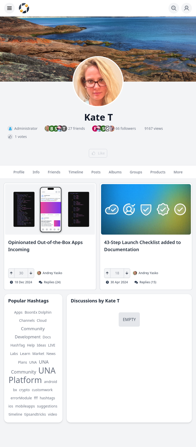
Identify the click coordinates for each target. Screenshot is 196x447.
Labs (14, 353)
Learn (25, 353)
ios (10, 406)
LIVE (51, 345)
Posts (96, 174)
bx (15, 389)
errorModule (21, 397)
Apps (18, 312)
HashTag (17, 345)
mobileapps (25, 406)
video (52, 414)
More (178, 174)
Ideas (41, 345)
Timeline (76, 174)
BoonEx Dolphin (38, 312)
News (51, 353)
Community (33, 328)
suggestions (47, 406)
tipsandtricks (35, 414)
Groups (136, 174)
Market (38, 353)
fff (36, 397)
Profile (19, 174)
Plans (22, 362)
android (50, 381)
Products (157, 174)
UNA (33, 362)
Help (31, 345)
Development (28, 337)
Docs (47, 337)
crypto (24, 389)
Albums (115, 174)
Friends (54, 174)
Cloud (41, 320)
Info (36, 174)
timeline (15, 414)
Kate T (112, 301)
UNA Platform (32, 375)
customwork (42, 389)
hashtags (47, 397)
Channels (27, 320)
